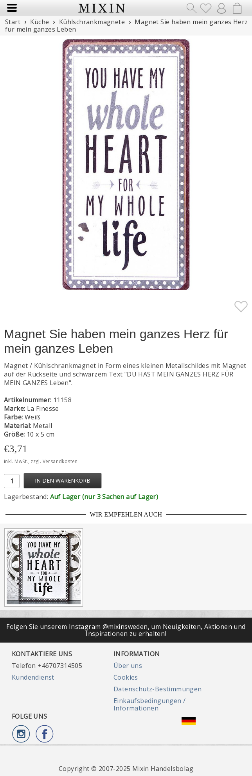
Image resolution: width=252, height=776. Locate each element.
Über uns (127, 665)
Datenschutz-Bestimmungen (157, 689)
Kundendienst (33, 677)
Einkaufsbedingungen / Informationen (149, 704)
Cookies (125, 677)
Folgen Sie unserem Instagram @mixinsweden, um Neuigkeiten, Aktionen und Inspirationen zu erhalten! (125, 630)
